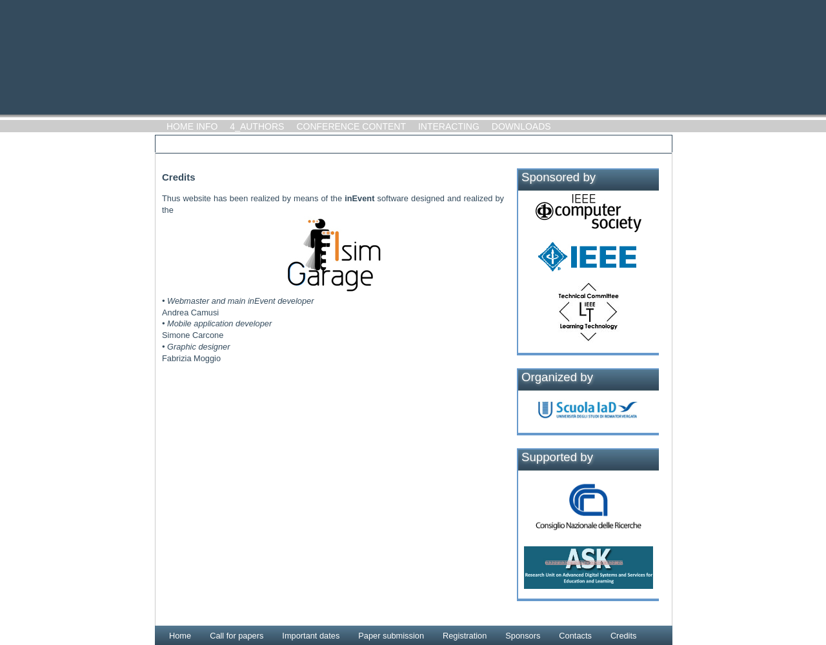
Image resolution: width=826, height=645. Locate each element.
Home (180, 635)
